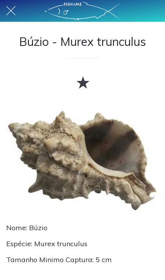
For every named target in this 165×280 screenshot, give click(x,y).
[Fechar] (11, 11)
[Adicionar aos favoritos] (82, 82)
